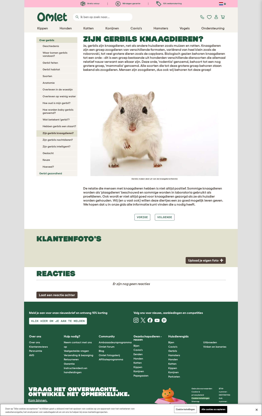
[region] (131, 410)
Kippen (138, 367)
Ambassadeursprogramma (115, 342)
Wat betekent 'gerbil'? (56, 119)
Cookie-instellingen (200, 398)
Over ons (34, 342)
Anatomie (49, 82)
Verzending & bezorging (78, 355)
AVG (31, 355)
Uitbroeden (210, 342)
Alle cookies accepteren (213, 409)
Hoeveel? (48, 166)
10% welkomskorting (169, 3)
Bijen (136, 345)
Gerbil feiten (50, 62)
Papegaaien (141, 375)
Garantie (69, 363)
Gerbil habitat (51, 69)
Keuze (46, 159)
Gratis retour (90, 3)
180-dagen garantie (128, 3)
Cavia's (138, 349)
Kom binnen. (37, 400)
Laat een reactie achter (57, 295)
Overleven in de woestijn (58, 89)
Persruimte (35, 350)
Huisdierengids (178, 336)
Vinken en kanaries (214, 346)
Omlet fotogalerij (109, 355)
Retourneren (71, 359)
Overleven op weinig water (59, 96)
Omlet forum (106, 346)
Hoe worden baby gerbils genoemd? (58, 111)
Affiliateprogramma (111, 359)
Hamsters (174, 355)
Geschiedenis (51, 45)
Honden (138, 358)
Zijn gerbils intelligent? (56, 146)
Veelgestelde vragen (76, 350)
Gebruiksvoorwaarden (201, 388)
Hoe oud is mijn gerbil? (56, 102)
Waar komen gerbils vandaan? (55, 54)
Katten (138, 362)
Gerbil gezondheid (50, 173)
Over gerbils (46, 40)
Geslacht (48, 153)
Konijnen (139, 371)
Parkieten (174, 376)
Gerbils (172, 350)
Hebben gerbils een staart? (59, 126)
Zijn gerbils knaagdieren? (58, 133)
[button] (200, 336)
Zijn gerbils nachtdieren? (58, 139)
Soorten (47, 76)
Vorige (142, 217)
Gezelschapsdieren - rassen (148, 338)
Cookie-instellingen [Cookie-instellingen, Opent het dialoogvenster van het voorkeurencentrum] (185, 409)
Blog (101, 350)
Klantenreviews (38, 346)
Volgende (164, 217)
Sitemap (195, 401)
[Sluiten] (256, 409)
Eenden (138, 354)
